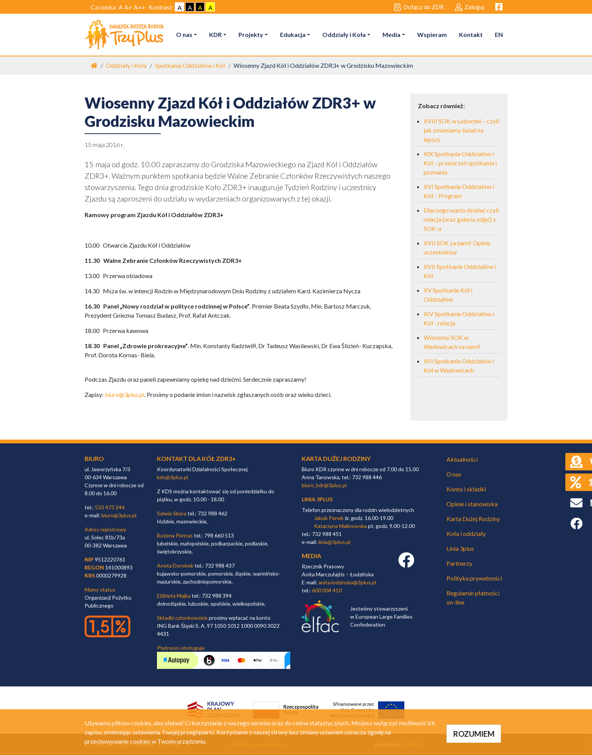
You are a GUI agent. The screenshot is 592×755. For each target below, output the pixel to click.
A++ (140, 7)
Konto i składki (466, 489)
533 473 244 (110, 507)
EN (499, 34)
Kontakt (471, 34)
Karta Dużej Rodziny (473, 518)
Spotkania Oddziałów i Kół (190, 65)
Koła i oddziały (466, 533)
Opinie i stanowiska (472, 503)
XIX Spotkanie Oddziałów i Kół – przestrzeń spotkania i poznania (460, 163)
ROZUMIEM (473, 733)
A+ (128, 7)
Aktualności (462, 459)
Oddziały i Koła (344, 34)
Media (391, 34)
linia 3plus (317, 499)
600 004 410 (327, 590)
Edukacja (293, 34)
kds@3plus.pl (172, 477)
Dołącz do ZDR (419, 7)
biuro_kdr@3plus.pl (324, 485)
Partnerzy (459, 563)
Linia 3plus (460, 548)
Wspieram (432, 34)
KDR (215, 34)
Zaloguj (469, 7)
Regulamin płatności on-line (472, 597)
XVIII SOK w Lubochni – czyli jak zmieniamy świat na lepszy (461, 130)
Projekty (250, 34)
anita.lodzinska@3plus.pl (347, 582)
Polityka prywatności (474, 578)
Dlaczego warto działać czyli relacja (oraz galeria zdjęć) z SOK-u (461, 219)
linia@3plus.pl (334, 542)
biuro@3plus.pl (124, 394)
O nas (184, 34)
